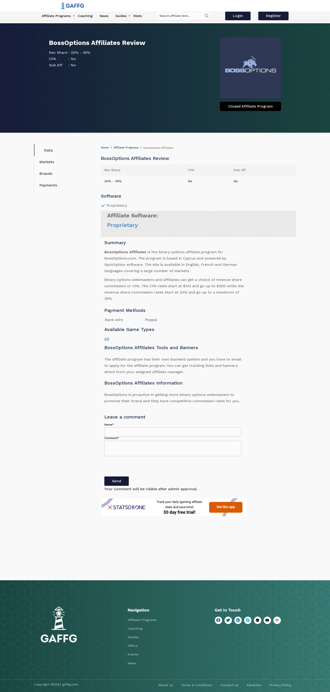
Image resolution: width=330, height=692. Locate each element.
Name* (109, 424)
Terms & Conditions (196, 685)
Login (238, 16)
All (106, 339)
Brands (45, 173)
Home (105, 147)
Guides (120, 16)
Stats (137, 16)
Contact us (229, 685)
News (103, 16)
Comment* (111, 438)
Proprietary (122, 225)
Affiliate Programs (55, 16)
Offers (132, 646)
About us (165, 685)
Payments (48, 185)
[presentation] (139, 467)
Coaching (84, 16)
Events (133, 654)
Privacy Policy (280, 685)
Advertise (253, 685)
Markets (46, 162)
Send (116, 481)
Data (45, 150)
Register (273, 16)
